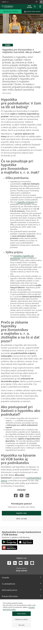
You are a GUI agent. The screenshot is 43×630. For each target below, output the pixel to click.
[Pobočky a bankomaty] (37, 2)
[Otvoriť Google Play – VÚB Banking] (9, 542)
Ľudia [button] (4, 2)
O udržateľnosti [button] (8, 584)
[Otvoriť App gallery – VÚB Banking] (9, 547)
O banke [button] (5, 577)
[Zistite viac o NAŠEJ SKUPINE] (21, 570)
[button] (34, 6)
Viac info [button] (21, 625)
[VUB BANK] (7, 6)
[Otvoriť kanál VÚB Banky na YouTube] (20, 563)
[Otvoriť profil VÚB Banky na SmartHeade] (32, 563)
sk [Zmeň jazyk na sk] (41, 2)
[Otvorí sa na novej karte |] (16, 495)
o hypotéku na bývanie (25, 202)
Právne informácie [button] (10, 596)
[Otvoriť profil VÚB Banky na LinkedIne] (15, 563)
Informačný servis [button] (9, 590)
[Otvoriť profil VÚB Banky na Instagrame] (26, 563)
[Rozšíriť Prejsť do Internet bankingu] (11, 11)
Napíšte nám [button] (21, 513)
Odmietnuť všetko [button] (21, 619)
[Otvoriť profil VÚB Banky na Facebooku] (9, 563)
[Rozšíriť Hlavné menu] (40, 6)
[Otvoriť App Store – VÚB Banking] (25, 542)
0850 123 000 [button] (21, 519)
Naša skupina (29, 6)
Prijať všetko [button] (21, 614)
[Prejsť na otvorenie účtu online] (32, 11)
